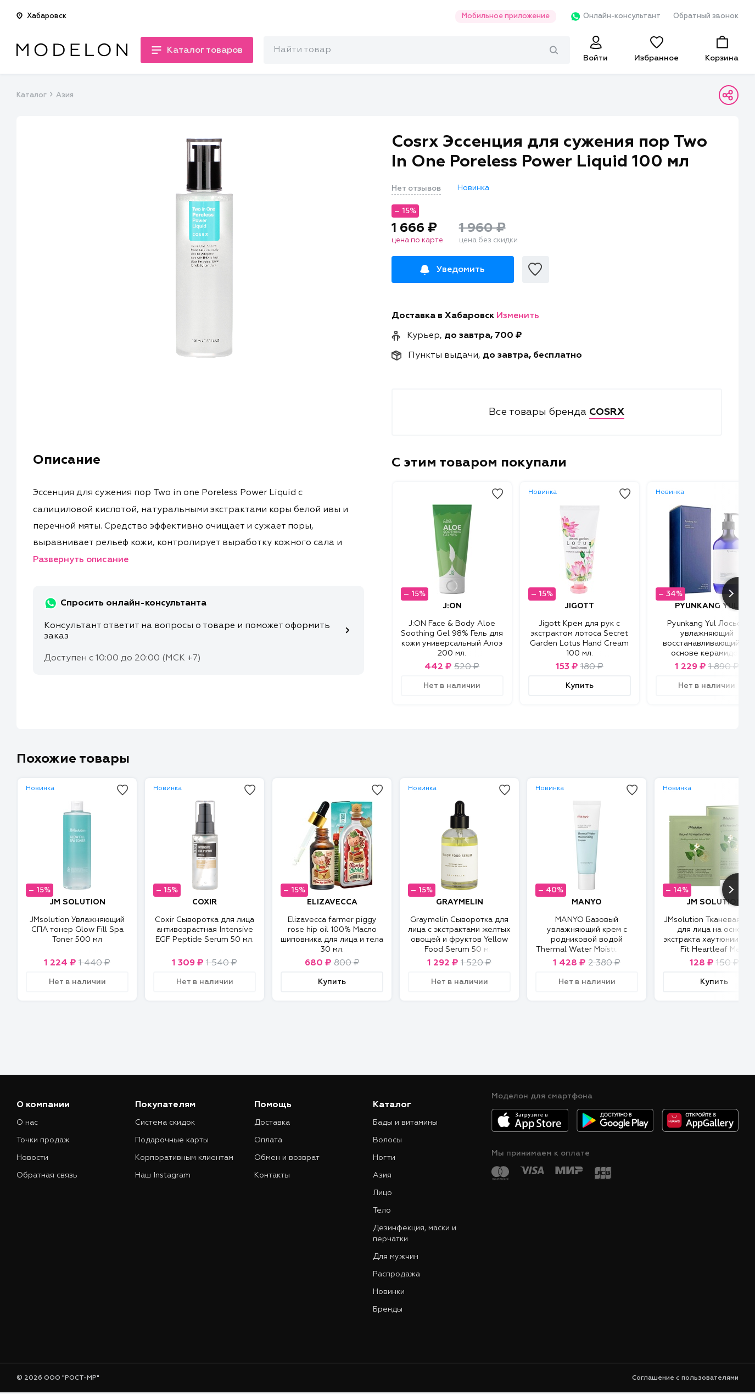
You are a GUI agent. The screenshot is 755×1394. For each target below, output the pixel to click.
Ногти (384, 1158)
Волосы (387, 1140)
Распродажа (396, 1274)
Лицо (382, 1193)
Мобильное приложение (505, 16)
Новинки (389, 1292)
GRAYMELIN (459, 902)
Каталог (31, 95)
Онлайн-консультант (614, 16)
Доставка (272, 1122)
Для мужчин (395, 1256)
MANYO (587, 902)
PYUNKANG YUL (707, 606)
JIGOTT (579, 606)
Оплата (268, 1140)
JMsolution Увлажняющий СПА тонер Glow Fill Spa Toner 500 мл (77, 929)
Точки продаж (43, 1140)
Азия (65, 95)
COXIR (204, 902)
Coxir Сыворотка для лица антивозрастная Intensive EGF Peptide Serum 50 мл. (204, 929)
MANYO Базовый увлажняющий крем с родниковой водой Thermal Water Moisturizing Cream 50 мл (587, 939)
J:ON (452, 606)
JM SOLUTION (77, 902)
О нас (27, 1122)
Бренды (387, 1309)
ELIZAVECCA (332, 902)
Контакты (272, 1175)
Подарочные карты (172, 1140)
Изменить (517, 316)
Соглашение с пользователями (685, 1378)
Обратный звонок (706, 16)
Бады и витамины (405, 1122)
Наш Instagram (163, 1175)
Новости (32, 1158)
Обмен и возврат (287, 1158)
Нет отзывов (416, 188)
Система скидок (165, 1122)
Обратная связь (46, 1175)
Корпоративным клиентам (184, 1158)
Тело (382, 1210)
